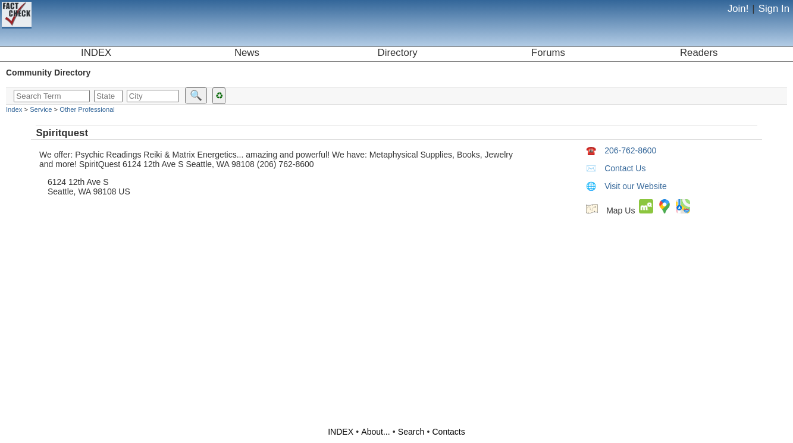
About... (375, 431)
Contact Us (615, 168)
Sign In (773, 8)
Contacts (448, 431)
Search (411, 431)
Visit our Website (626, 186)
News (246, 52)
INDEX (96, 52)
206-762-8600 (621, 150)
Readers (698, 52)
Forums (548, 52)
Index (14, 109)
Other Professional (87, 109)
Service (41, 109)
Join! (738, 8)
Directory (398, 52)
